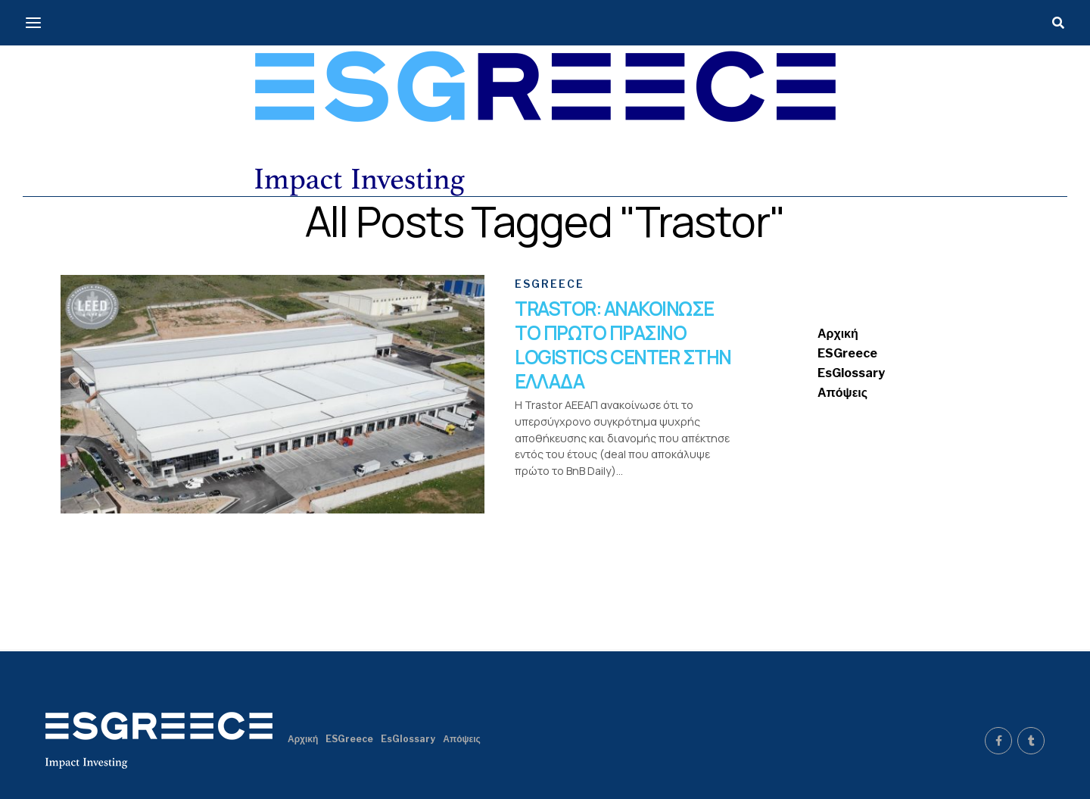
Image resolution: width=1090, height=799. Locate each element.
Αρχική (838, 333)
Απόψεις (842, 392)
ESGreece (847, 353)
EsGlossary (851, 373)
